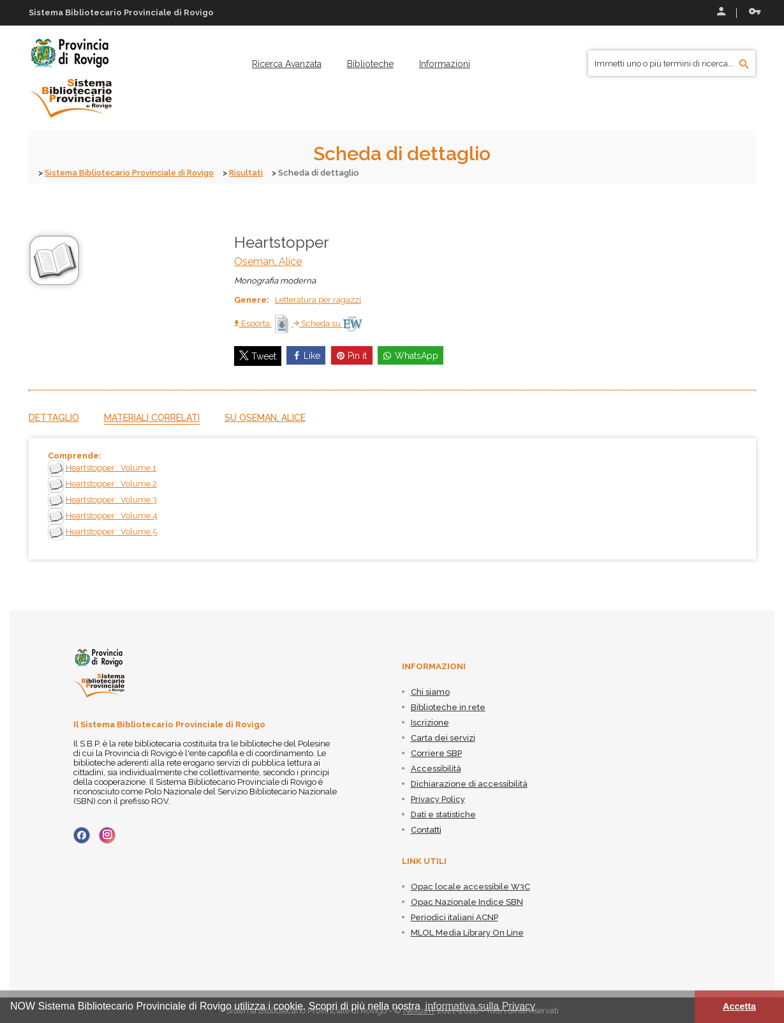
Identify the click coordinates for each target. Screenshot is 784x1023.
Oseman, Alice (268, 261)
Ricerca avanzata (287, 64)
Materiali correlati (152, 417)
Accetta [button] (739, 1006)
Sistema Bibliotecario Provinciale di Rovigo (132, 173)
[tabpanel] (392, 498)
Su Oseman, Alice (265, 417)
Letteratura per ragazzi (318, 299)
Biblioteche (370, 64)
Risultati (252, 173)
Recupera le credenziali (754, 11)
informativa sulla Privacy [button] (480, 1006)
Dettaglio (54, 417)
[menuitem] (287, 64)
